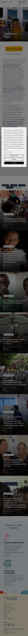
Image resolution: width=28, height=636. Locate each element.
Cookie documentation (8, 152)
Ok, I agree (14, 162)
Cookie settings (14, 155)
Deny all (14, 159)
